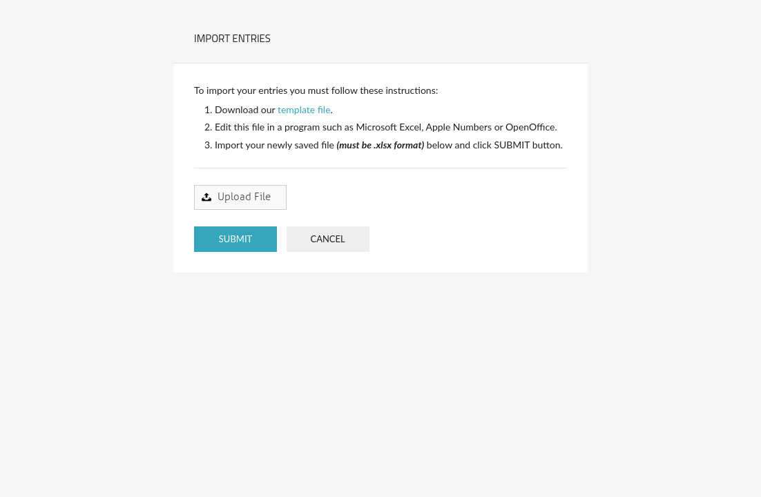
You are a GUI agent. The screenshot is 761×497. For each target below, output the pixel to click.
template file (304, 109)
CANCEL (327, 238)
